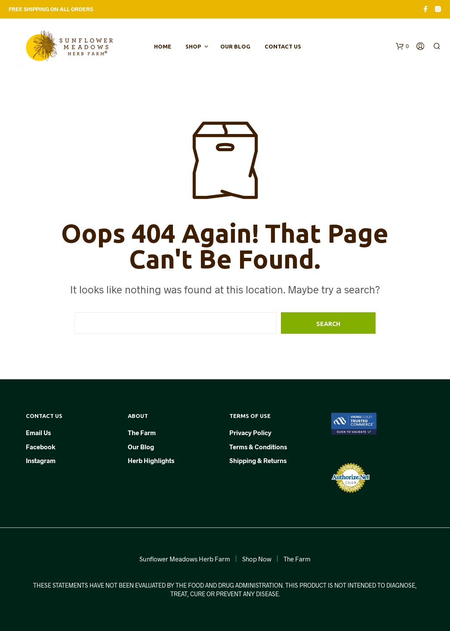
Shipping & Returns (258, 460)
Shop (193, 46)
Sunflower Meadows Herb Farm (184, 559)
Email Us (38, 432)
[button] (402, 46)
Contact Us (283, 46)
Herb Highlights (151, 460)
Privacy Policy (250, 432)
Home (162, 46)
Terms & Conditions (258, 447)
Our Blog (235, 46)
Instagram (40, 460)
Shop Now (256, 559)
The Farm (142, 432)
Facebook (40, 447)
